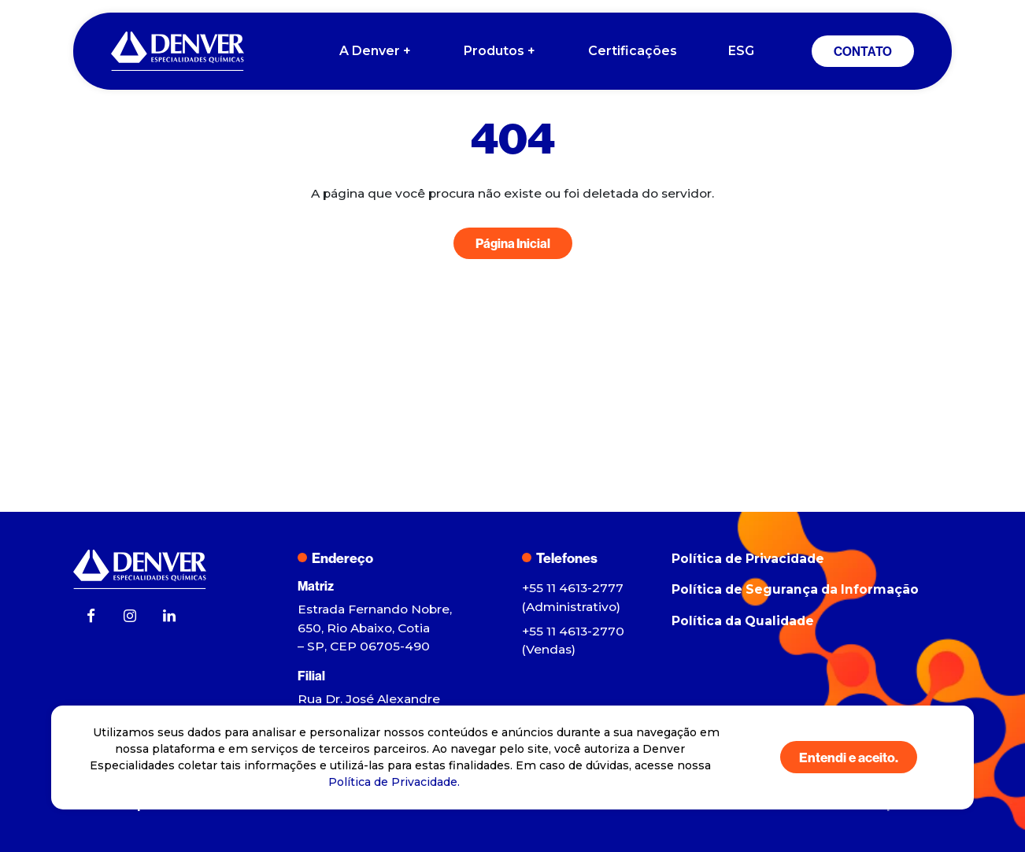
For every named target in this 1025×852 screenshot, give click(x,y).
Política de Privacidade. (394, 782)
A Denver (376, 51)
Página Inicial (512, 243)
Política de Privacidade (748, 558)
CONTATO (863, 51)
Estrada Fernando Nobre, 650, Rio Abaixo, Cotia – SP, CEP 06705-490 (375, 628)
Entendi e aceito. (848, 757)
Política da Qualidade (743, 620)
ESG (741, 50)
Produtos (500, 51)
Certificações (632, 50)
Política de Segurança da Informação (795, 589)
